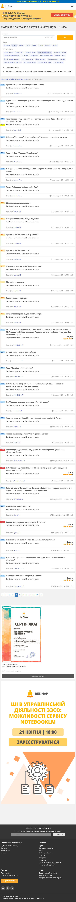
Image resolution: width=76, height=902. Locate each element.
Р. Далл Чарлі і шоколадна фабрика (21, 352)
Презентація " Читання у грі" (18, 250)
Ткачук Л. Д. (17, 130)
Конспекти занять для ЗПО (12, 62)
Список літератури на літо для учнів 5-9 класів (25, 522)
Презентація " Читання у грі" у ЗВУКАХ (22, 235)
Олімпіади (42, 860)
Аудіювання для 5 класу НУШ (18, 506)
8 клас (34, 45)
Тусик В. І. (17, 533)
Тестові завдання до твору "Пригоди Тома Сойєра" (27, 434)
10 (37, 595)
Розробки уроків (30, 52)
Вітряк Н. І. (17, 515)
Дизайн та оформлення (11, 59)
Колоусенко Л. (18, 361)
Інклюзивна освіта (11, 68)
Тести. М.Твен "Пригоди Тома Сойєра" (22, 153)
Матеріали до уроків (44, 52)
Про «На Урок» (6, 873)
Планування (34, 55)
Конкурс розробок (17, 14)
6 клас (21, 45)
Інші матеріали (58, 62)
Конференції (5, 850)
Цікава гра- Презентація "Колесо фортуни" (24, 266)
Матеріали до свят (45, 875)
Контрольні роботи (60, 52)
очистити (49, 37)
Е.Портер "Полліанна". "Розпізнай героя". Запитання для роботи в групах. (36, 137)
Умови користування (20, 898)
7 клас (27, 45)
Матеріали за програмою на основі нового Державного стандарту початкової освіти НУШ (38, 71)
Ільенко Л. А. (18, 93)
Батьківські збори (30, 62)
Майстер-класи (40, 59)
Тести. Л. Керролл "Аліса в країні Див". (22, 187)
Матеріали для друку (44, 62)
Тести (41, 850)
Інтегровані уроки (27, 59)
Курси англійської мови (47, 865)
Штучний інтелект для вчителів (50, 863)
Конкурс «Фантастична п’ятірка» (50, 878)
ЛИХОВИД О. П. (19, 345)
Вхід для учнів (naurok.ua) (48, 873)
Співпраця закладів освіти (10, 875)
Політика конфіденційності (35, 898)
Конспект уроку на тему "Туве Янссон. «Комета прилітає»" (30, 540)
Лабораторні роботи (46, 853)
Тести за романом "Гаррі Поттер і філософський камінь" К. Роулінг (34, 418)
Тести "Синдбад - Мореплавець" (19, 368)
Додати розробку (38, 676)
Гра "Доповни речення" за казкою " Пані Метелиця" (27, 402)
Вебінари (4, 848)
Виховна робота (60, 55)
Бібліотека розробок (46, 848)
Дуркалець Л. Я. (19, 568)
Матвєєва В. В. (18, 499)
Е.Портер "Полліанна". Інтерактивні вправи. (24, 576)
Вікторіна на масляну (15, 282)
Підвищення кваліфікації (9, 846)
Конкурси (42, 858)
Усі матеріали (8, 52)
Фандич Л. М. (18, 411)
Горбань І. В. (17, 211)
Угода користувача (7, 898)
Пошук (5, 34)
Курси (3, 853)
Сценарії (25, 55)
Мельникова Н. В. (19, 461)
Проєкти (42, 855)
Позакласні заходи (46, 55)
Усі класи (7, 45)
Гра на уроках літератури (16, 298)
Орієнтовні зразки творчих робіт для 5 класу (25, 85)
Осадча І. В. (17, 427)
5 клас (14, 45)
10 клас (47, 45)
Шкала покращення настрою (18, 203)
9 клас (40, 45)
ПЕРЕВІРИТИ (59, 834)
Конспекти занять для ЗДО (56, 59)
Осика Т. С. (17, 442)
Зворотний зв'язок (9, 881)
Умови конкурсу (62, 15)
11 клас (54, 45)
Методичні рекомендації (12, 55)
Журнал (41, 846)
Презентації (19, 52)
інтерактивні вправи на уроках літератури (23, 314)
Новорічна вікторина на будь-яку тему (22, 219)
